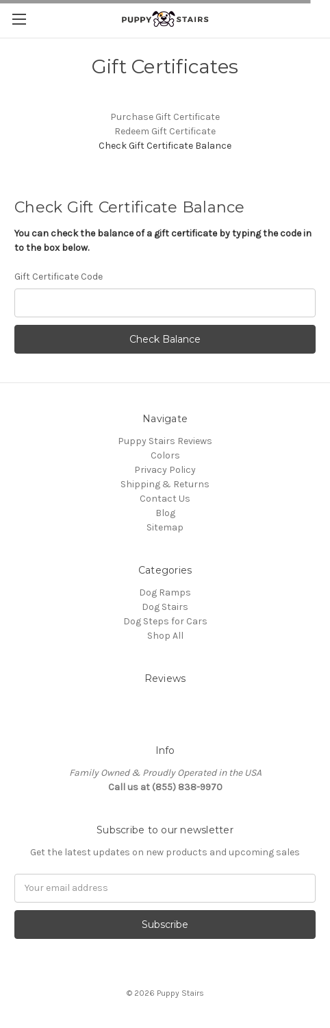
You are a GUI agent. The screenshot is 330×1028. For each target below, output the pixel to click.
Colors (165, 455)
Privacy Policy (165, 470)
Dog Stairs (165, 607)
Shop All (165, 635)
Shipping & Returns (165, 484)
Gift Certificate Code (58, 276)
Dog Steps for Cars (165, 621)
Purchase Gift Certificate (165, 117)
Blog (165, 513)
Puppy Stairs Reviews (165, 441)
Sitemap (165, 527)
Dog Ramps (165, 592)
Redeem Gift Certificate (165, 131)
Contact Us (165, 498)
